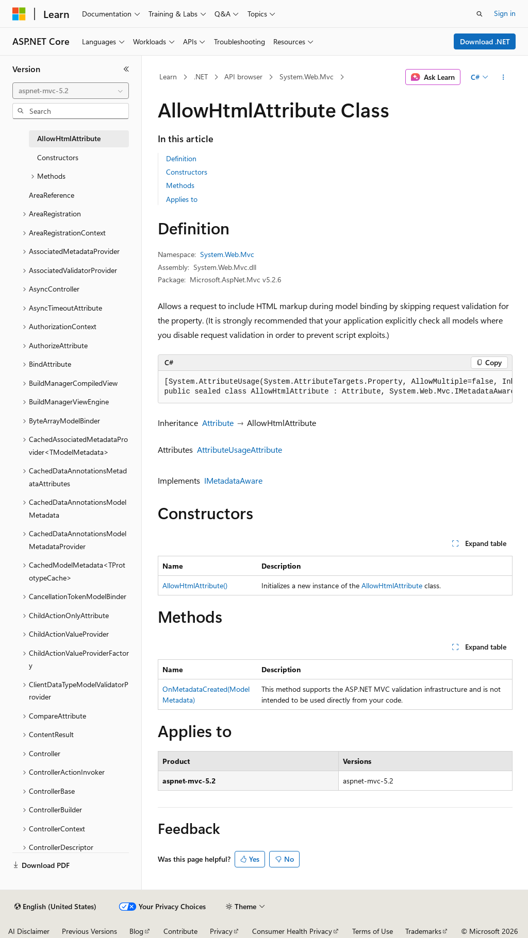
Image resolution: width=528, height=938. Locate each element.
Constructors (186, 172)
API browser (243, 76)
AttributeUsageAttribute (239, 449)
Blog (136, 931)
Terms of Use (372, 931)
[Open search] (479, 14)
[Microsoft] (19, 14)
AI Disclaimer (29, 931)
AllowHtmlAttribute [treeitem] (69, 138)
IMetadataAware (233, 480)
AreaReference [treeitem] (51, 195)
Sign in (505, 13)
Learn (168, 76)
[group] (335, 387)
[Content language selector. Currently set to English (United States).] (55, 906)
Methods (180, 185)
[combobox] (70, 90)
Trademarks (423, 931)
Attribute (218, 422)
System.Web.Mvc (306, 76)
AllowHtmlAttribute (391, 585)
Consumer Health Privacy (292, 931)
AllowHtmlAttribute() (194, 585)
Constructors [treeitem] (57, 157)
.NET (201, 76)
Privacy (221, 931)
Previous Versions (89, 931)
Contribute (180, 931)
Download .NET (485, 41)
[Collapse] (126, 69)
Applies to (181, 199)
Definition (181, 158)
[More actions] (503, 77)
